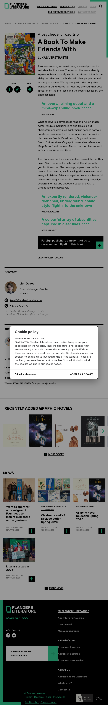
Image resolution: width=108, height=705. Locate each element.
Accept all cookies (81, 374)
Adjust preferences (25, 374)
